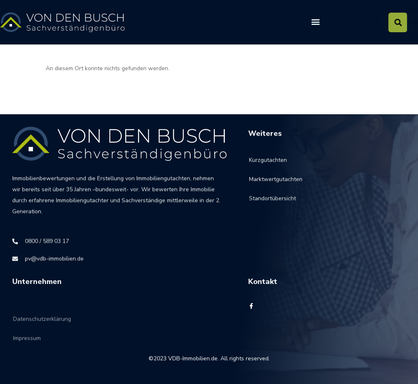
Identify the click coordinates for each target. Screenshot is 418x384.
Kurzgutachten (268, 164)
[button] (315, 22)
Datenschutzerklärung (42, 327)
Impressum (27, 346)
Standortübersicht (272, 202)
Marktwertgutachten (275, 183)
